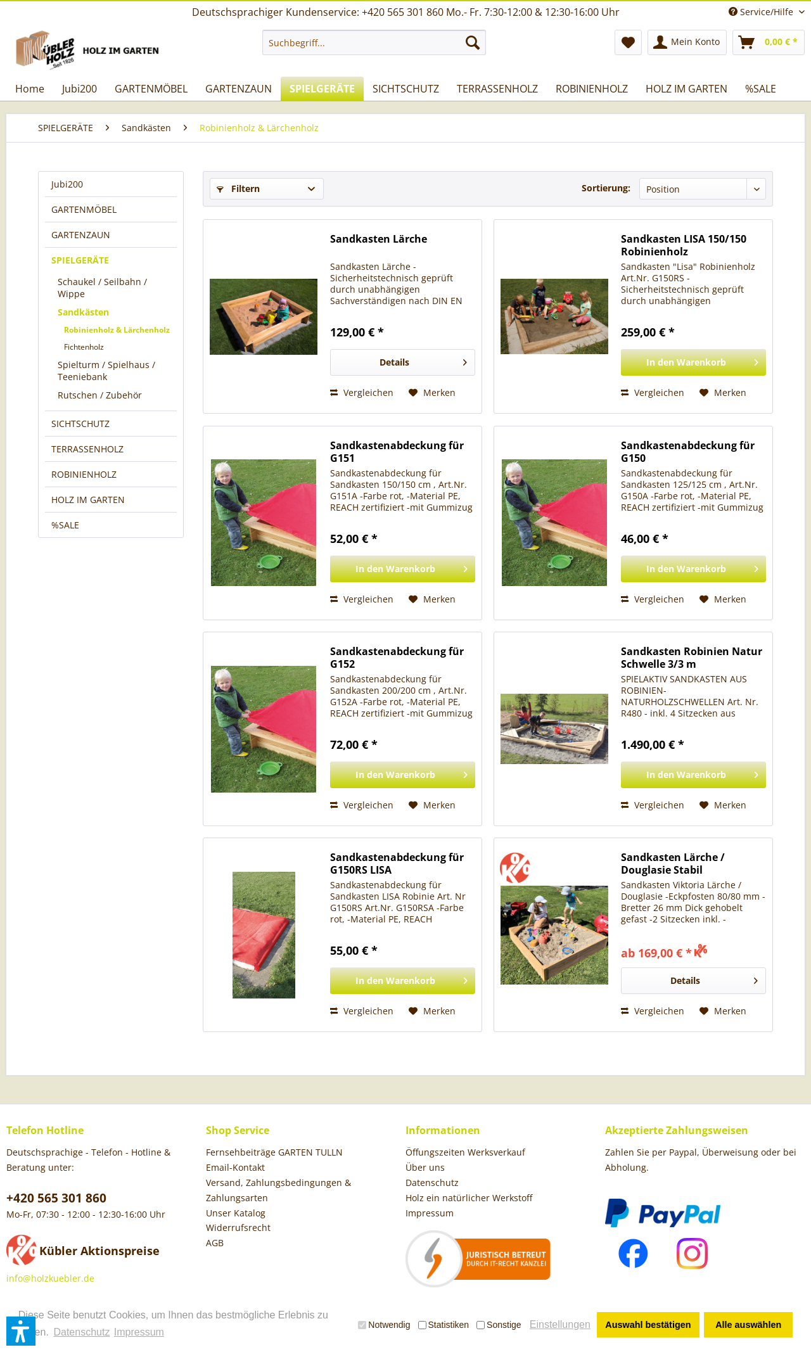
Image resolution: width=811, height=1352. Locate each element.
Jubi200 (67, 184)
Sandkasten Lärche (378, 239)
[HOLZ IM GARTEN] (686, 89)
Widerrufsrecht (238, 1227)
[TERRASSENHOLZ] (497, 89)
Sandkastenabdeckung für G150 (688, 451)
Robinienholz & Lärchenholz (117, 329)
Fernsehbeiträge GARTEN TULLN (274, 1152)
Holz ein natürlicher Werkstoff (469, 1198)
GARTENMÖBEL (84, 209)
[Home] (29, 89)
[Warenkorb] (768, 42)
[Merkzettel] (628, 42)
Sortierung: (606, 188)
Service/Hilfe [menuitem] (762, 12)
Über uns (425, 1167)
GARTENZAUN (80, 235)
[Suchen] (472, 42)
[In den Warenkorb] (693, 362)
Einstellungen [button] (560, 1324)
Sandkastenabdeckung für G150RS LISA (397, 863)
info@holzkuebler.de (50, 1278)
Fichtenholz (84, 346)
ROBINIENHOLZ (84, 474)
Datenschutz (432, 1183)
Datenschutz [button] (81, 1332)
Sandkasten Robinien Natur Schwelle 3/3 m (691, 657)
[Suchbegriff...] (374, 42)
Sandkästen (83, 312)
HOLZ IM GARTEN (88, 500)
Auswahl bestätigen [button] (648, 1325)
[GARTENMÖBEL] (151, 89)
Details (423, 360)
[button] (20, 1331)
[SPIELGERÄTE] (322, 89)
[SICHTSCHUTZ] (406, 89)
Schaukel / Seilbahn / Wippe (102, 288)
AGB (215, 1243)
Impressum (430, 1213)
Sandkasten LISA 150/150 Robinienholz (683, 245)
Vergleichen (361, 392)
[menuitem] (374, 42)
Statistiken (443, 1325)
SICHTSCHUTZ (80, 424)
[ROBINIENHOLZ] (592, 89)
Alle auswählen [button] (748, 1325)
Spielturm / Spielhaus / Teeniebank (106, 371)
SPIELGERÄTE (80, 260)
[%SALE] (760, 89)
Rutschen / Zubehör (100, 395)
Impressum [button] (139, 1332)
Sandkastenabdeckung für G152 (397, 657)
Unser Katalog (235, 1213)
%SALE (65, 525)
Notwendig (384, 1325)
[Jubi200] (79, 89)
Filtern (238, 188)
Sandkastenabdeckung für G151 (397, 451)
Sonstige (498, 1325)
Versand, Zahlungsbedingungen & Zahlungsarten (278, 1190)
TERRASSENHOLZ (87, 449)
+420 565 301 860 (56, 1198)
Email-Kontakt (235, 1167)
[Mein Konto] (687, 42)
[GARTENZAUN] (238, 89)
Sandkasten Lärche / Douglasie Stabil (673, 863)
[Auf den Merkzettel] (432, 392)
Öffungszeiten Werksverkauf (465, 1152)
